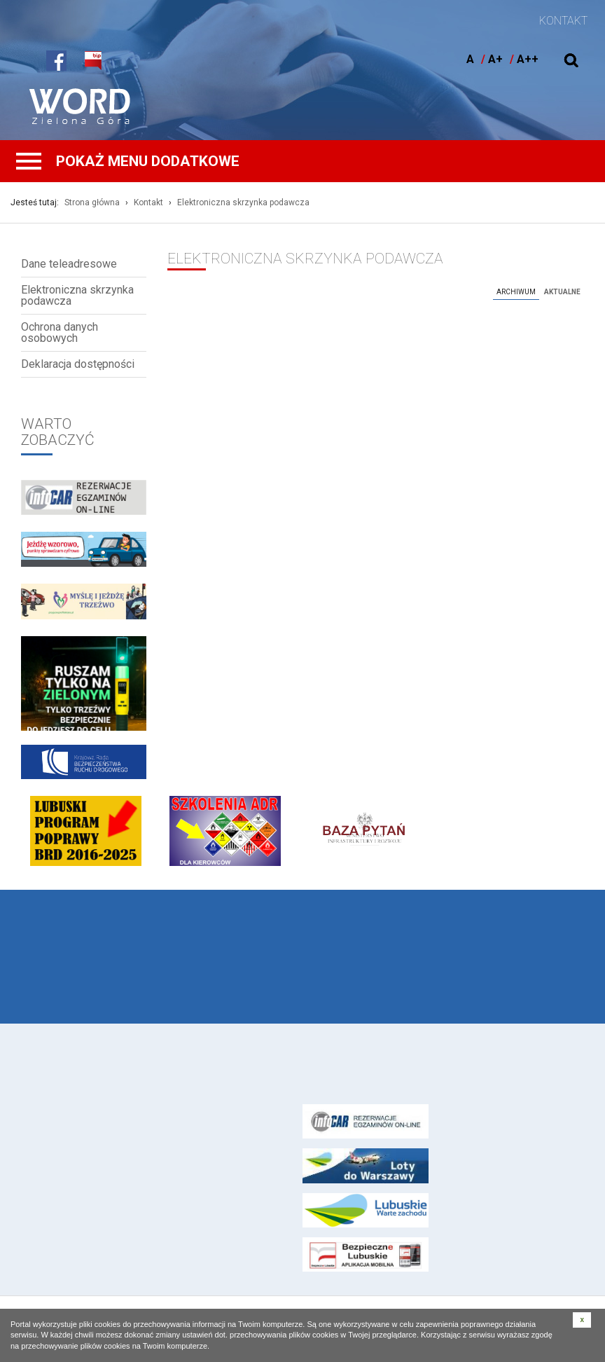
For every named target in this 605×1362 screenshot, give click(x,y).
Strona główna (92, 202)
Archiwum (516, 292)
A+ (495, 59)
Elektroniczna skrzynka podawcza (243, 202)
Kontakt (148, 202)
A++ (527, 59)
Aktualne (562, 292)
